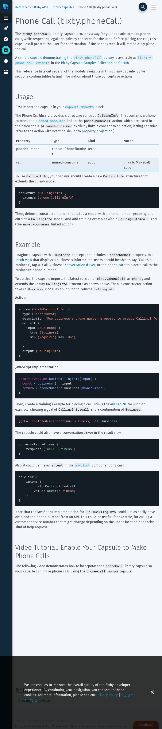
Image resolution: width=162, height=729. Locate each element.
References (23, 7)
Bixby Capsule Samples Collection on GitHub (95, 63)
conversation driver (80, 264)
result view (23, 259)
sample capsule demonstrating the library (66, 58)
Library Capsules (62, 7)
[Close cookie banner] (152, 692)
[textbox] (87, 197)
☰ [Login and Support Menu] (153, 6)
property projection (97, 131)
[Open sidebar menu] (6, 18)
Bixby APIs (41, 7)
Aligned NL (118, 397)
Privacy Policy (107, 695)
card (122, 264)
